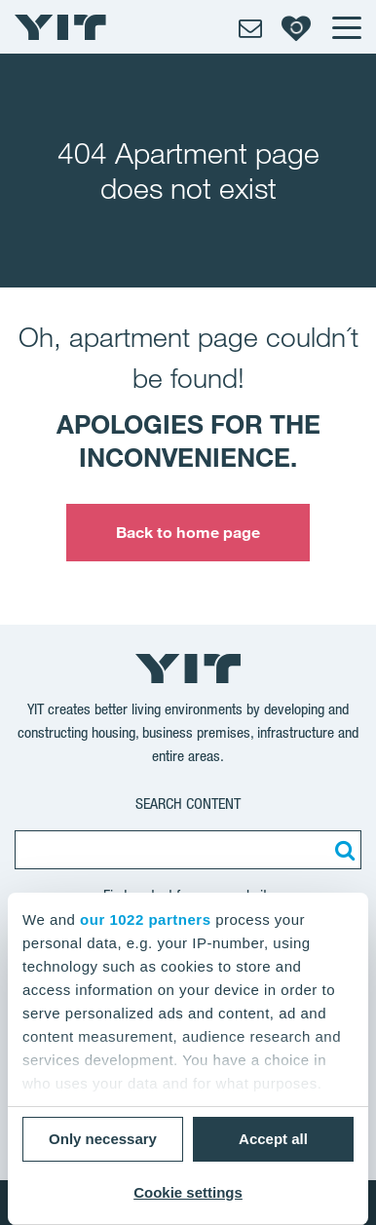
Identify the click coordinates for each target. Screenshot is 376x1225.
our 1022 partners (145, 919)
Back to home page (188, 532)
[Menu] (345, 27)
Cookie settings (188, 1192)
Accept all (273, 1138)
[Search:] (341, 849)
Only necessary (103, 1138)
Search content (188, 803)
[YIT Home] (60, 27)
